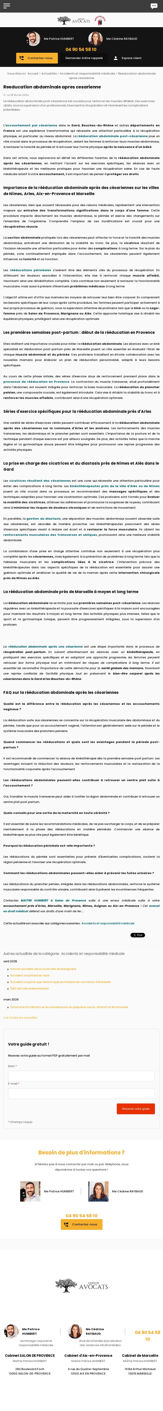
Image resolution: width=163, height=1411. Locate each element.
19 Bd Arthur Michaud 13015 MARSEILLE (140, 1376)
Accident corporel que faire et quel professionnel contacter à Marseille (60, 982)
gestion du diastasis (43, 518)
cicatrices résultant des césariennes (40, 481)
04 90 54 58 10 (80, 49)
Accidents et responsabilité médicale (87, 73)
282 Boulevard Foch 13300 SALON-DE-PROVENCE (30, 1376)
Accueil (33, 73)
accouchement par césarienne (31, 125)
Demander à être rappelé (84, 58)
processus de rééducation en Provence (36, 382)
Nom (12, 1066)
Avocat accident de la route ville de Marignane (43, 969)
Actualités (49, 73)
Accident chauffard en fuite (29, 975)
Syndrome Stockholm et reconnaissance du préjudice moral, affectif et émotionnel (69, 1007)
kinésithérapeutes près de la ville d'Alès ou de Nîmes (115, 486)
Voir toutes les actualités (20, 1017)
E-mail (13, 1083)
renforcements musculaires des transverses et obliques (50, 535)
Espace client (127, 58)
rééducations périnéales (30, 270)
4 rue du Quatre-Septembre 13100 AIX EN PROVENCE (88, 1376)
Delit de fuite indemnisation (29, 988)
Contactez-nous (35, 58)
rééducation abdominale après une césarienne (45, 646)
